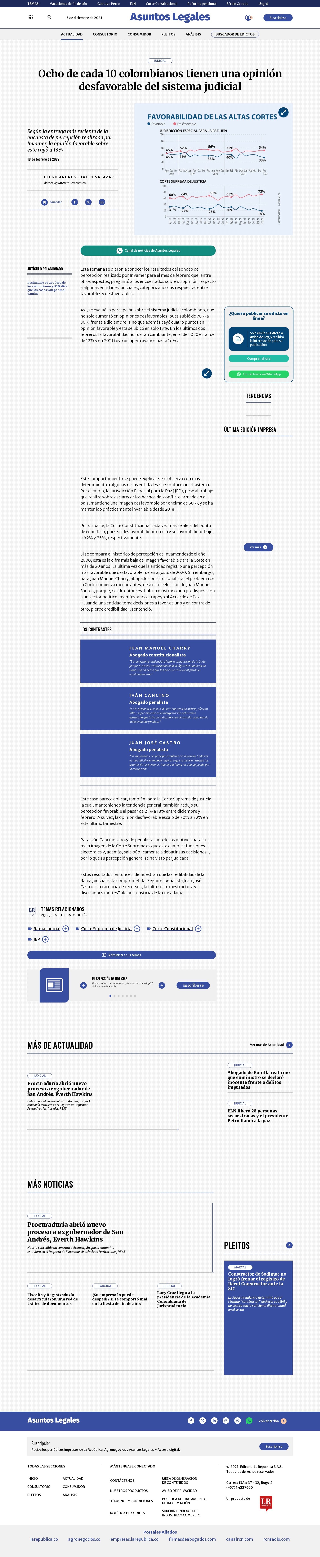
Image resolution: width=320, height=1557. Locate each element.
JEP (36, 939)
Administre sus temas (121, 955)
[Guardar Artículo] (51, 202)
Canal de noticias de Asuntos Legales (148, 251)
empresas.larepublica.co (135, 1539)
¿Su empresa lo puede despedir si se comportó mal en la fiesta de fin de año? (119, 1299)
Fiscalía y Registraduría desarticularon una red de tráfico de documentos (52, 1299)
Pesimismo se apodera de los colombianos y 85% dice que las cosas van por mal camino (47, 288)
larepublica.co (44, 1539)
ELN (133, 4)
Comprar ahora (259, 358)
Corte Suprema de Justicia (106, 928)
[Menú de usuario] (248, 17)
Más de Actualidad (60, 1045)
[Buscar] (49, 17)
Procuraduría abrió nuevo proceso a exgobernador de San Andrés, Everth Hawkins (60, 1089)
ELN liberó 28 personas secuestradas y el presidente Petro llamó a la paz (258, 1115)
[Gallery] (122, 982)
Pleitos (237, 1245)
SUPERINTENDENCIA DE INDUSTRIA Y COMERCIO (181, 1513)
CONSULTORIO (105, 34)
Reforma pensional (202, 4)
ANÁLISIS (193, 34)
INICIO (32, 1478)
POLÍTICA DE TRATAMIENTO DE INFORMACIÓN (184, 1501)
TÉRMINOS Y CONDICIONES (131, 1501)
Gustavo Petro (108, 4)
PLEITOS (168, 34)
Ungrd (263, 4)
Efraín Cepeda (237, 4)
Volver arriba (273, 1421)
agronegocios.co (84, 1539)
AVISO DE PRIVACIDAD (179, 1491)
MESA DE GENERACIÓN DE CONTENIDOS (179, 1480)
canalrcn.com (239, 1539)
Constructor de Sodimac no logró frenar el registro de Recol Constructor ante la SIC (257, 1281)
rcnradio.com (276, 1539)
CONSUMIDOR (139, 34)
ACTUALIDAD (72, 34)
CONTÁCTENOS (122, 1480)
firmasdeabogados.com (192, 1539)
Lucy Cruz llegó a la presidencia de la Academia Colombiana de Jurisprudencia (183, 1299)
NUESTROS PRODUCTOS (129, 1491)
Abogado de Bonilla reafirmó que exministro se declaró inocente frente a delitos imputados (259, 1080)
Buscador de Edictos (235, 34)
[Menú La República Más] (30, 17)
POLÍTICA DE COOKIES (127, 1513)
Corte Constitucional (161, 4)
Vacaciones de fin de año (68, 4)
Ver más (258, 547)
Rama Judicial (46, 928)
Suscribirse (278, 18)
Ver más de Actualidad (271, 1045)
